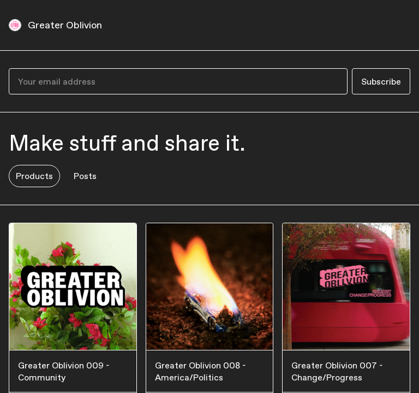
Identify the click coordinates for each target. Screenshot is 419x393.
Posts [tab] (85, 176)
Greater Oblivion (65, 25)
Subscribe (381, 81)
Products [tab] (34, 176)
